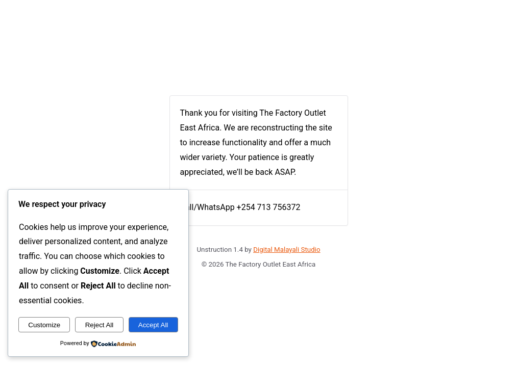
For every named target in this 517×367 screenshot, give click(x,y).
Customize (44, 325)
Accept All (153, 325)
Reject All (99, 325)
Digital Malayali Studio (286, 249)
